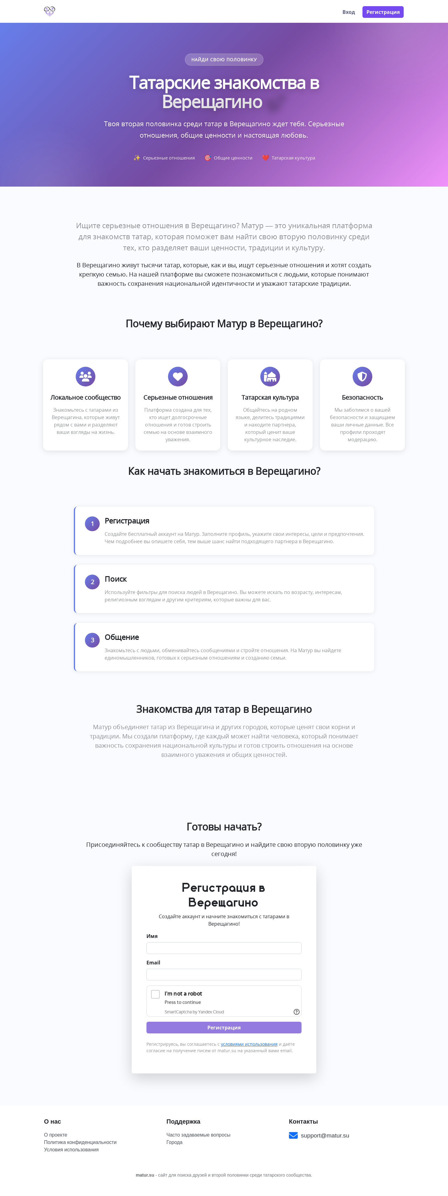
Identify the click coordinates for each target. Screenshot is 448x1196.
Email (153, 962)
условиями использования (249, 1044)
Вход (348, 12)
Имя (152, 936)
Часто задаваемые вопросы (198, 1134)
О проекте (55, 1134)
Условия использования (71, 1149)
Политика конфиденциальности (80, 1142)
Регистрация (383, 12)
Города (174, 1142)
